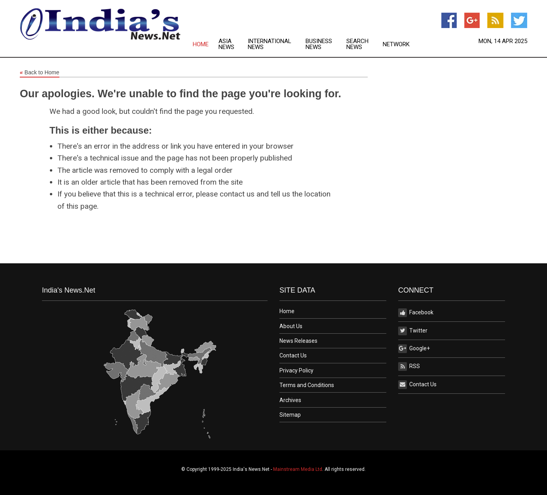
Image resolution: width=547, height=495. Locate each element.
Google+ (414, 348)
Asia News (226, 44)
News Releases (298, 341)
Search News (357, 44)
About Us (290, 326)
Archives (290, 400)
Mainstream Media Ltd (297, 469)
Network (396, 44)
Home (201, 44)
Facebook (415, 312)
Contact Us (293, 355)
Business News (319, 44)
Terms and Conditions (306, 385)
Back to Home (39, 73)
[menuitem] (205, 44)
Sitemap (290, 415)
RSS (409, 366)
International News (269, 44)
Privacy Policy (296, 370)
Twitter (412, 331)
